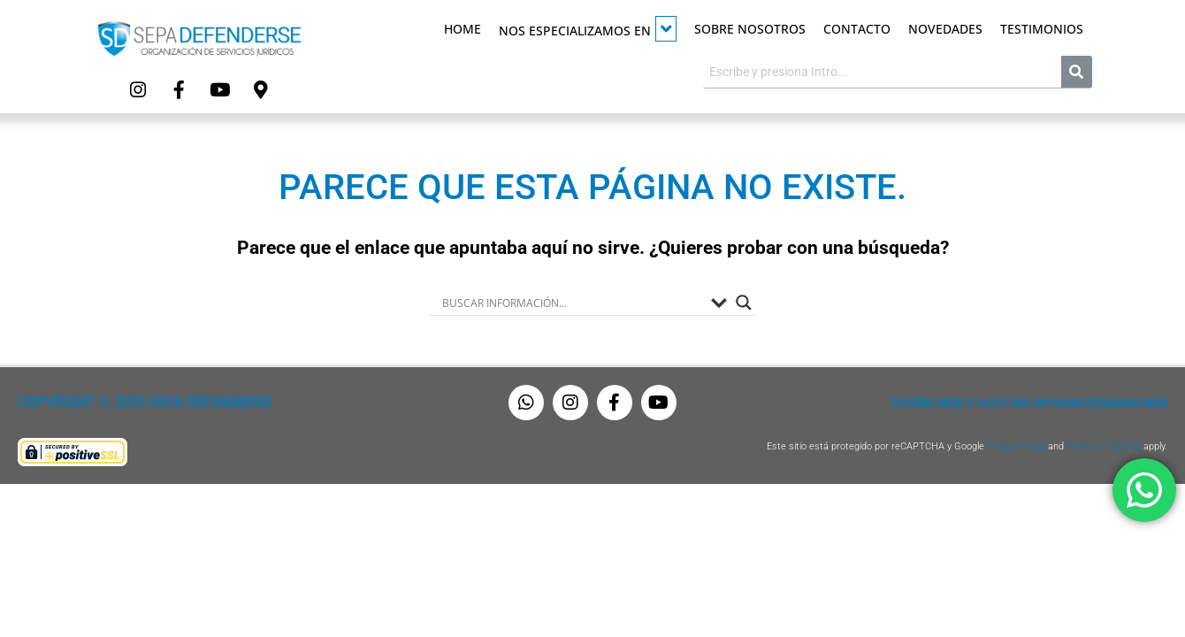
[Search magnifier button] (743, 301)
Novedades (945, 28)
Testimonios (1041, 28)
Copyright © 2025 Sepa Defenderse (138, 402)
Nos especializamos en (588, 29)
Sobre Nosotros (750, 28)
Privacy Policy (1016, 445)
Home (462, 28)
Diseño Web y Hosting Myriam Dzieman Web (1029, 402)
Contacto (857, 28)
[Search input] (572, 301)
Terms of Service (1103, 445)
